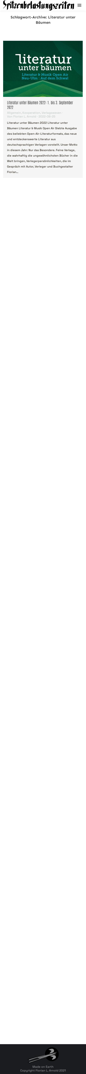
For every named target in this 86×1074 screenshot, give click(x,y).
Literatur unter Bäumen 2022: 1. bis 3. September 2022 (40, 104)
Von (21, 116)
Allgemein (14, 113)
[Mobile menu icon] (79, 5)
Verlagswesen (51, 113)
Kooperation (31, 113)
